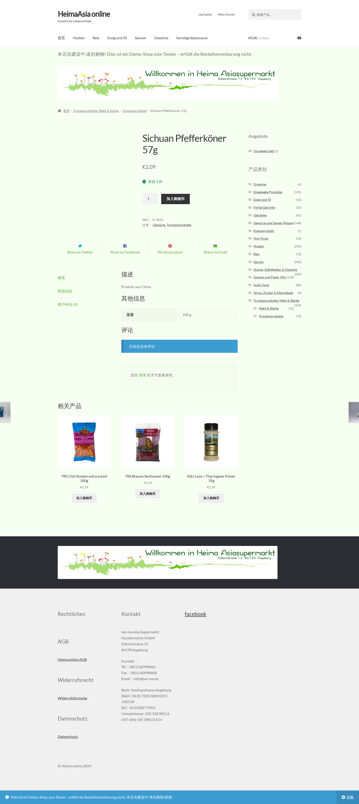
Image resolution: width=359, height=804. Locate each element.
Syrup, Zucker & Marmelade (273, 293)
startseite (205, 14)
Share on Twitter (80, 261)
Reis (96, 38)
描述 (61, 287)
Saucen (140, 38)
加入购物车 (175, 199)
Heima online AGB (72, 669)
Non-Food (260, 238)
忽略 (350, 797)
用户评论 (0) (67, 314)
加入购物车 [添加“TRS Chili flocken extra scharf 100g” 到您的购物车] (84, 508)
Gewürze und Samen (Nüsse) (273, 223)
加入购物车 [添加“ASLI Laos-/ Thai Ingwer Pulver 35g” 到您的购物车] (211, 508)
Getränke (260, 215)
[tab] (84, 287)
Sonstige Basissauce (192, 38)
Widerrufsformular (72, 707)
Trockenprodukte (134, 111)
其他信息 (65, 300)
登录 (142, 384)
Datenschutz (68, 746)
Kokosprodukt (263, 231)
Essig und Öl (117, 38)
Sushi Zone (261, 285)
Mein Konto (226, 14)
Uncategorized (263, 151)
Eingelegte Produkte (267, 192)
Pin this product (170, 261)
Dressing (259, 184)
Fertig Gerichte (264, 207)
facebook (195, 624)
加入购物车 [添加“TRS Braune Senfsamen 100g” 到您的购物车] (148, 503)
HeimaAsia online (84, 13)
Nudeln (79, 38)
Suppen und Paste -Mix (269, 277)
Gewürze (161, 38)
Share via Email (215, 261)
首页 (61, 38)
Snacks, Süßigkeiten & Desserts (275, 270)
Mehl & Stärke (269, 308)
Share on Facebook (125, 261)
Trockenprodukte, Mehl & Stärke (96, 111)
